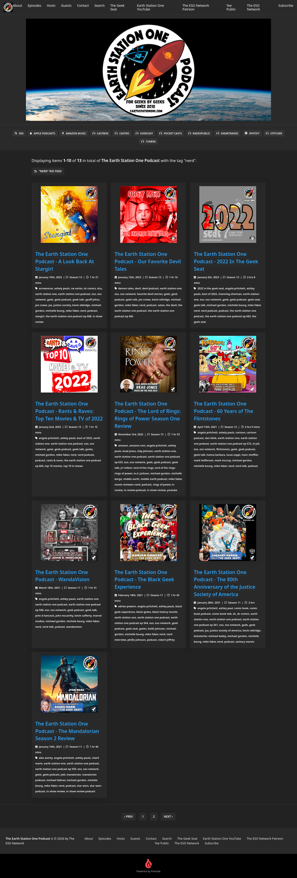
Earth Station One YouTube (150, 7)
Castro (122, 133)
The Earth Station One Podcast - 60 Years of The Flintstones (223, 411)
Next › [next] (168, 817)
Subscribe (285, 5)
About (17, 5)
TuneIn (148, 141)
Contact (83, 5)
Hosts (51, 5)
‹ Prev (128, 817)
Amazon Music (74, 133)
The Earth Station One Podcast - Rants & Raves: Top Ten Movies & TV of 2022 (69, 411)
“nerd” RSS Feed (47, 171)
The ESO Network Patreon (195, 7)
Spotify (252, 133)
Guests (66, 5)
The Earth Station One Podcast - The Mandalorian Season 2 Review (67, 731)
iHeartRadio (227, 133)
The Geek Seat (117, 7)
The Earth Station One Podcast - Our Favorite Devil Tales (148, 261)
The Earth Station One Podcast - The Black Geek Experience (144, 579)
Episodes (34, 5)
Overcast (144, 133)
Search (99, 5)
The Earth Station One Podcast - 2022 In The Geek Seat (226, 261)
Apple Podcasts (42, 133)
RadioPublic (199, 133)
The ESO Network (253, 7)
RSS (19, 133)
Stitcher (274, 133)
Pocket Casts (170, 133)
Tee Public (231, 7)
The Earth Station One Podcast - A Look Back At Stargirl (64, 261)
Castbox (100, 133)
